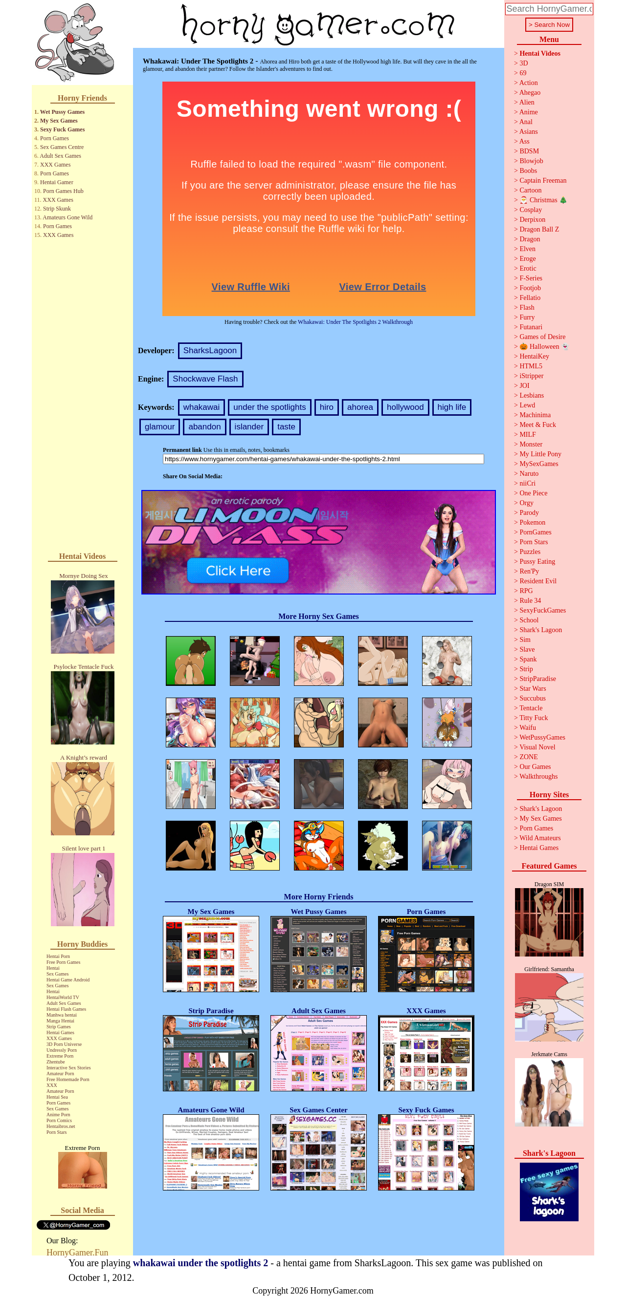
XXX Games (55, 164)
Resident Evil (538, 581)
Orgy (526, 503)
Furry (527, 317)
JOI (524, 385)
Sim (525, 639)
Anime (528, 112)
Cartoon (530, 190)
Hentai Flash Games (66, 1009)
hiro (327, 407)
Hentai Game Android (67, 979)
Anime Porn (58, 1114)
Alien (527, 102)
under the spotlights (269, 407)
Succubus (532, 698)
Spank (528, 659)
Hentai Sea (57, 1097)
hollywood (405, 407)
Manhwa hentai (61, 1015)
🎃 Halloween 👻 (544, 346)
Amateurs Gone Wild (67, 217)
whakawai (201, 407)
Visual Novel (537, 747)
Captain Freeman (542, 180)
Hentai (53, 968)
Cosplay (530, 209)
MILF (527, 434)
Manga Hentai (60, 1020)
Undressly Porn (61, 1050)
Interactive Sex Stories (68, 1067)
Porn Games (54, 138)
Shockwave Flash (205, 378)
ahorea (360, 407)
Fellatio (529, 297)
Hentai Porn (58, 956)
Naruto (528, 473)
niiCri (527, 483)
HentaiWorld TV (62, 997)
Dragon (529, 239)
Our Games (535, 766)
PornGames (535, 532)
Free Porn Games (63, 962)
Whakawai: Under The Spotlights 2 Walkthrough (355, 322)
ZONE (528, 757)
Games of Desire (542, 336)
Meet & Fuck (537, 424)
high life (452, 407)
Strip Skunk (57, 208)
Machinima (535, 415)
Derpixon (532, 219)
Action (528, 82)
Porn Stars (56, 1132)
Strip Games (58, 1026)
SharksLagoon (210, 350)
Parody (529, 512)
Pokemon (532, 522)
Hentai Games (60, 1032)
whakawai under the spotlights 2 (200, 1262)
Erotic (527, 268)
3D (523, 63)
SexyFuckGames (542, 610)
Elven (527, 249)
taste (286, 426)
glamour (160, 426)
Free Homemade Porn (67, 1079)
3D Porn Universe (64, 1044)
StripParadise (537, 678)
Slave (527, 649)
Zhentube (55, 1061)
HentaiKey (534, 356)
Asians (528, 131)
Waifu (527, 727)
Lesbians (531, 395)
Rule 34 (530, 600)
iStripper (531, 376)
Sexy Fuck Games (62, 129)
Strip (526, 669)
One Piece (533, 493)
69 (522, 73)
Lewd (527, 405)
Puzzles (529, 551)
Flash (526, 307)
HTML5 (530, 366)
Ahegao (530, 92)
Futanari (530, 327)
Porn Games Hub (63, 191)
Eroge (527, 258)
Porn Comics (59, 1120)
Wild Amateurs (540, 838)
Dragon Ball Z (539, 229)
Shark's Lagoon (540, 630)
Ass (524, 141)
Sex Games (57, 974)
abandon (204, 426)
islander (249, 426)
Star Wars (532, 688)
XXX (51, 1085)
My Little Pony (540, 454)
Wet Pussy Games (62, 111)
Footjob (530, 288)
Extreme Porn (59, 1056)
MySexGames (538, 464)
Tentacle (530, 708)
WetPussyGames (542, 737)
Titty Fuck (533, 718)
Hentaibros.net (60, 1126)
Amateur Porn (60, 1073)
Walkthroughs (538, 776)
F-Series (530, 278)
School (528, 620)
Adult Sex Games (60, 155)
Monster (530, 444)
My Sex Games (59, 120)
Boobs (528, 170)
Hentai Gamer (56, 182)
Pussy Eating (537, 561)
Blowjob (531, 161)
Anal (526, 122)
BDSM (529, 151)
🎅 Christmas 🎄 (543, 200)
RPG (526, 591)
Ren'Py (529, 571)
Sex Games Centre (62, 147)
